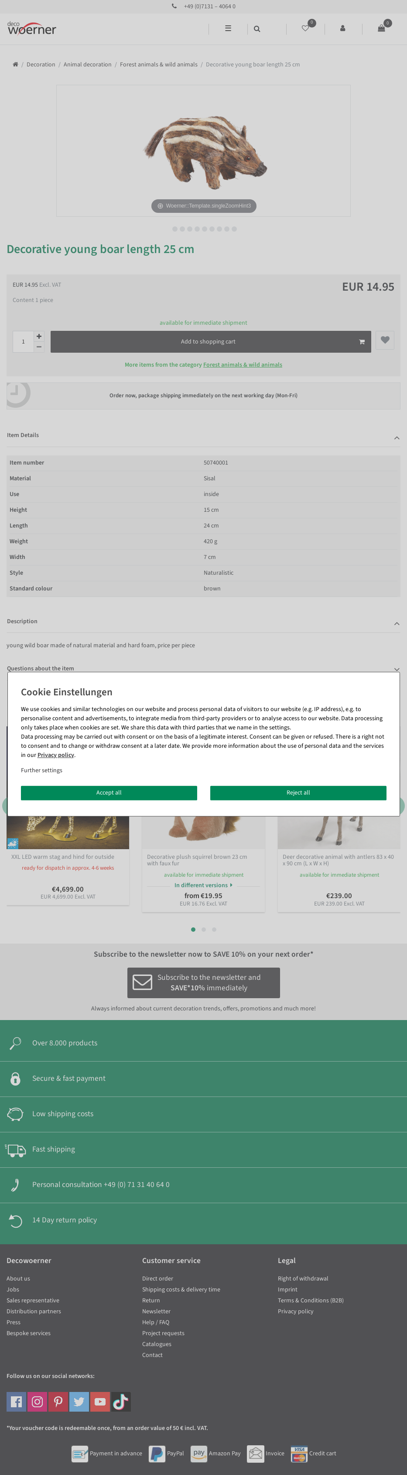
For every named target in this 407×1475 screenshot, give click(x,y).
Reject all (298, 792)
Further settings (41, 770)
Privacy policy (56, 755)
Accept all (109, 792)
